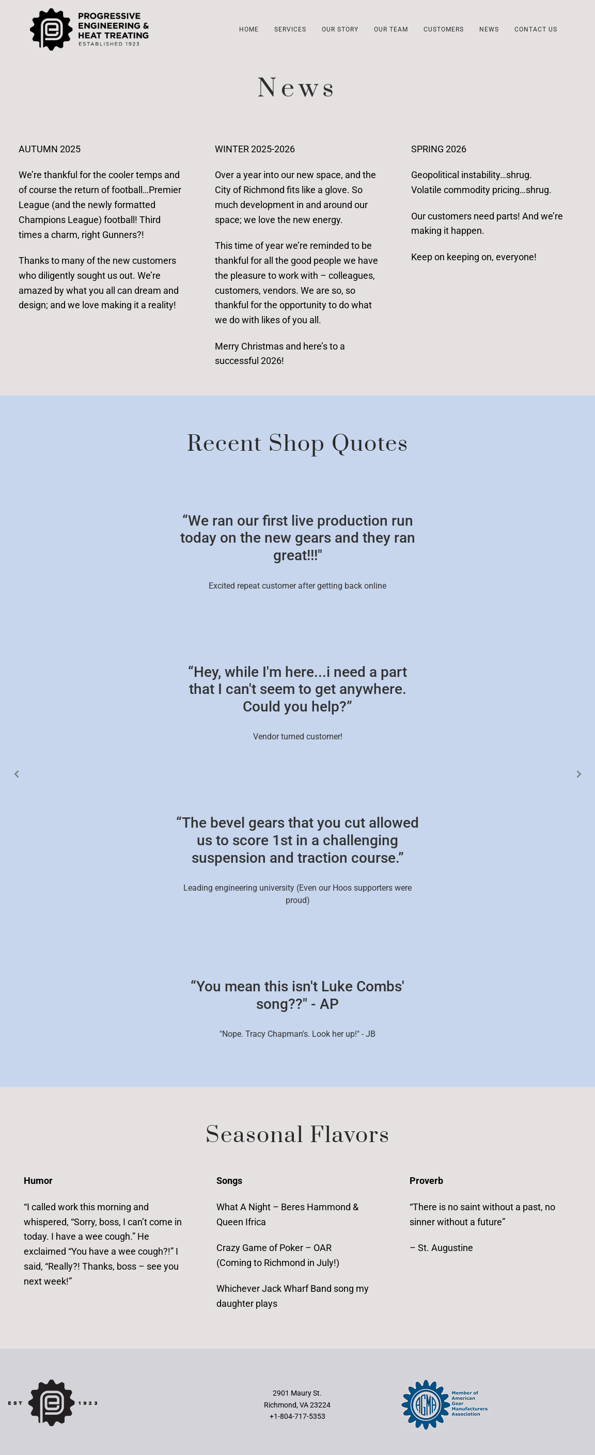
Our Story (340, 29)
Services (290, 29)
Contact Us (535, 29)
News (489, 29)
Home (249, 29)
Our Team (391, 29)
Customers (444, 29)
